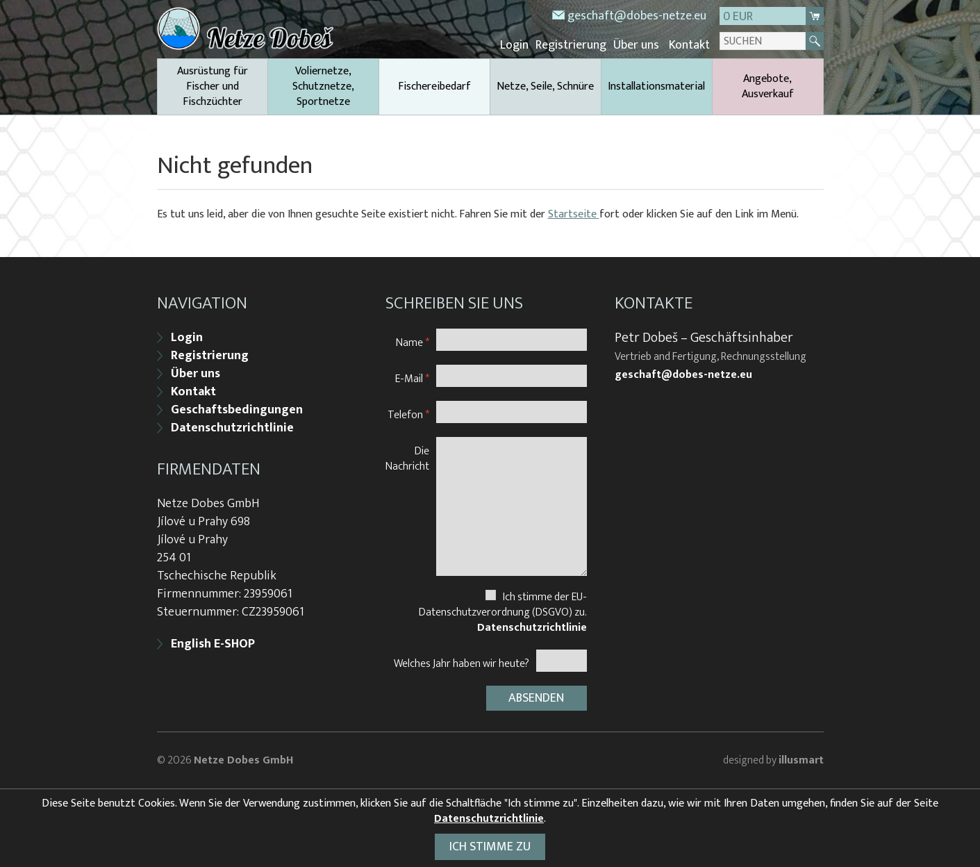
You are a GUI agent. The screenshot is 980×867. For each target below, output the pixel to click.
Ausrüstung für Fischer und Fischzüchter (212, 86)
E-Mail (412, 378)
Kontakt (689, 45)
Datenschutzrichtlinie (232, 428)
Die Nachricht (407, 458)
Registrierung (570, 45)
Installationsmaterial (656, 86)
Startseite (573, 214)
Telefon (408, 414)
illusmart (801, 760)
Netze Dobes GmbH (243, 760)
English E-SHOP (213, 644)
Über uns (636, 45)
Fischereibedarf (434, 86)
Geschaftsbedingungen (237, 409)
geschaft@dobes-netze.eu (636, 16)
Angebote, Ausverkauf (768, 86)
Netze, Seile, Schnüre (545, 86)
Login (514, 45)
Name (412, 342)
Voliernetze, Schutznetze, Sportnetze (323, 86)
